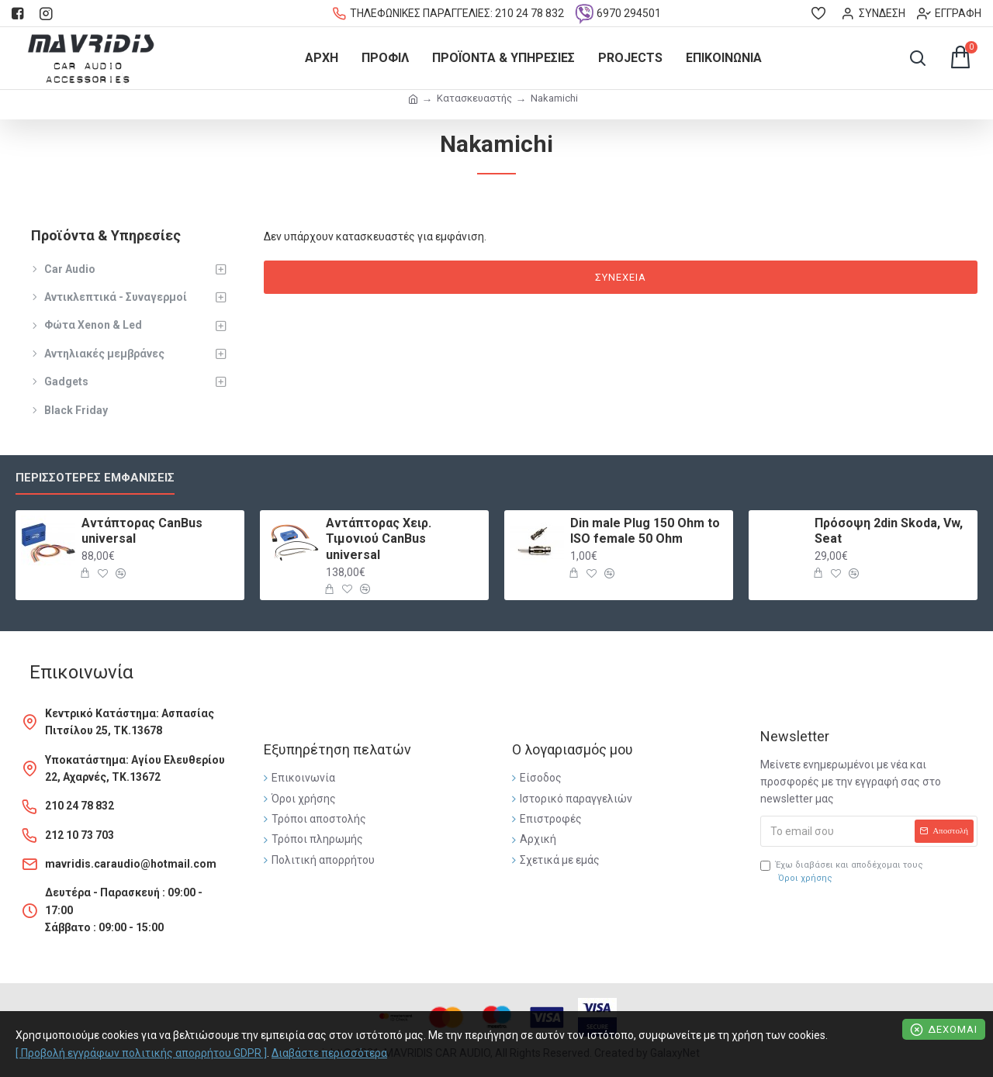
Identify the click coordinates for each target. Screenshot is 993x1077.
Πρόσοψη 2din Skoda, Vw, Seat (889, 531)
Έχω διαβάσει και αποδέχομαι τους (841, 872)
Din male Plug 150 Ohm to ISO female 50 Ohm (645, 531)
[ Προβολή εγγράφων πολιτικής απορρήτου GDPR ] (141, 1053)
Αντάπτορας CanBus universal (141, 531)
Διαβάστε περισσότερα (329, 1053)
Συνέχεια (620, 277)
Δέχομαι (952, 1029)
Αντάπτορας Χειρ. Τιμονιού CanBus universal (378, 539)
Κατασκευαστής (474, 98)
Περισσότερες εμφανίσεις (95, 478)
